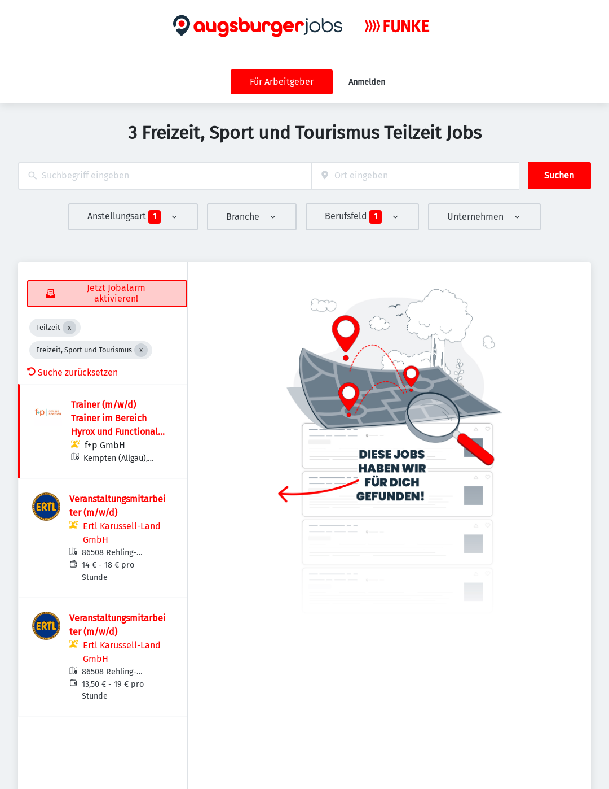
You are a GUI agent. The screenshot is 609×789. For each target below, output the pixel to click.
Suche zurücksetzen (72, 372)
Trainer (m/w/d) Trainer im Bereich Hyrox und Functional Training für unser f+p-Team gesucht (116, 431)
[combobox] (164, 176)
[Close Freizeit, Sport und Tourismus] (141, 350)
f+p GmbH (105, 445)
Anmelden (366, 82)
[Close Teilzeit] (69, 327)
